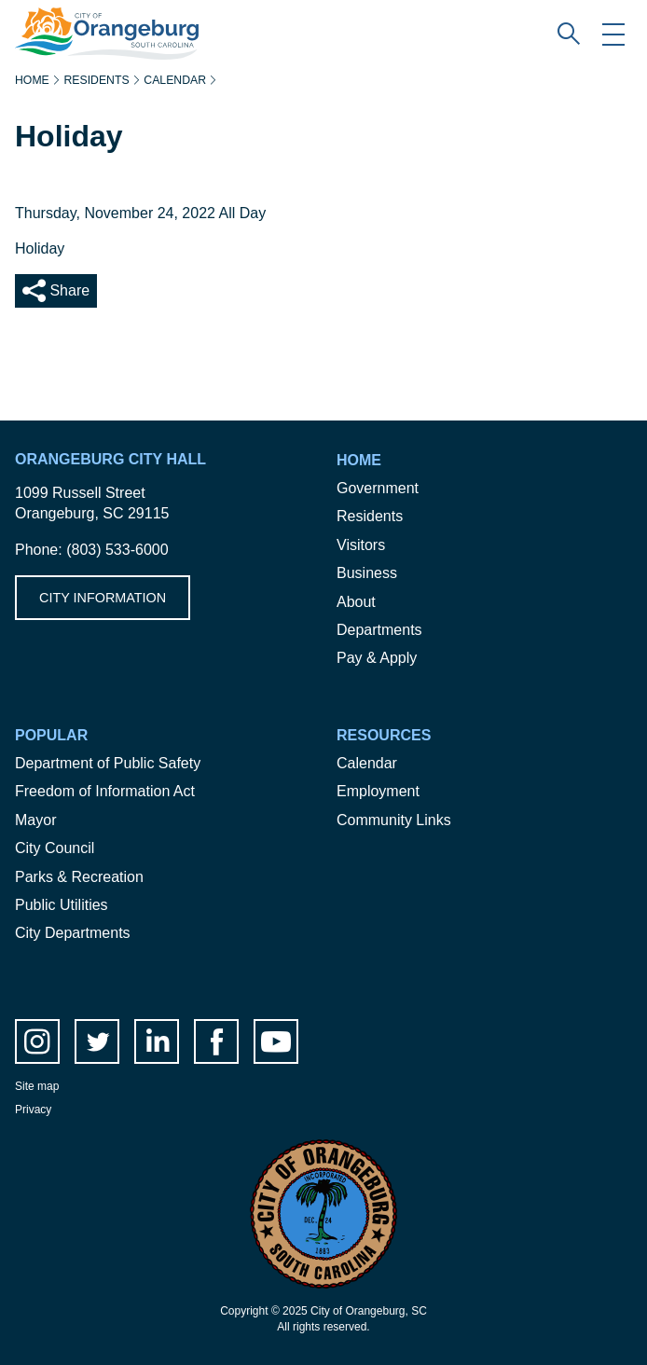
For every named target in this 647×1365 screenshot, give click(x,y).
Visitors (361, 545)
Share (67, 290)
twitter (97, 1041)
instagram (37, 1041)
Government (378, 488)
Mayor (35, 820)
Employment (378, 791)
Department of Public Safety (107, 763)
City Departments (73, 933)
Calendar (175, 80)
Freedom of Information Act (105, 791)
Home (32, 80)
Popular (51, 735)
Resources (384, 735)
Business (367, 573)
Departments (379, 630)
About (356, 602)
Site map (37, 1086)
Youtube (276, 1041)
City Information (102, 597)
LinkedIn (156, 1041)
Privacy (33, 1109)
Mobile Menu (613, 33)
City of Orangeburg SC (90, 17)
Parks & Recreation (79, 877)
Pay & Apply (377, 658)
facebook (216, 1041)
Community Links (394, 820)
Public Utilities (61, 905)
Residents (96, 80)
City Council (54, 848)
